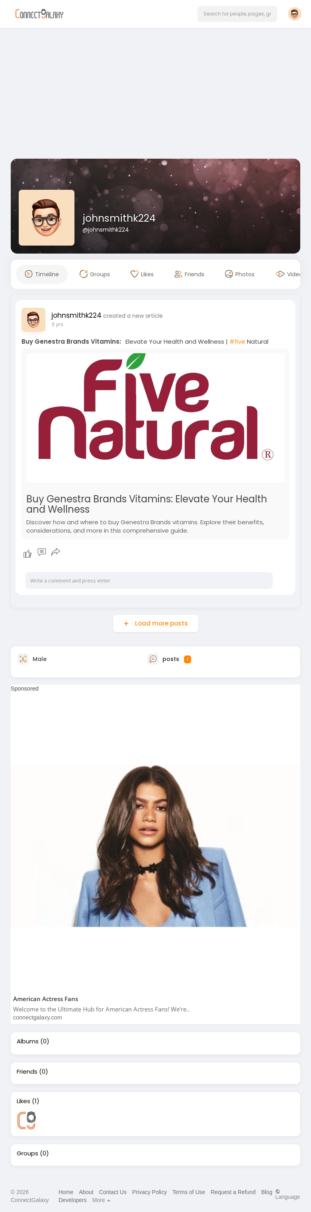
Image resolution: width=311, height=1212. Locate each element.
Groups (27, 1153)
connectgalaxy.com (37, 1017)
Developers (73, 1200)
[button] (237, 14)
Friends (27, 1071)
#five (237, 341)
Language (287, 1194)
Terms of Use (188, 1192)
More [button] (101, 1200)
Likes (23, 1101)
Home (66, 1192)
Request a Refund (233, 1192)
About (86, 1192)
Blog (266, 1192)
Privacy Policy (149, 1192)
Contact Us (113, 1192)
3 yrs (57, 324)
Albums (28, 1041)
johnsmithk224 (119, 218)
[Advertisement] (156, 95)
